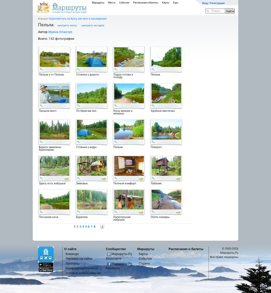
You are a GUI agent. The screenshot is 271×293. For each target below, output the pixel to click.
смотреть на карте (92, 25)
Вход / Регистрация (213, 3)
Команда (72, 254)
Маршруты (98, 2)
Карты (165, 2)
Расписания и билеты (186, 249)
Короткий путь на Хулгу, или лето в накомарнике (78, 18)
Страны (144, 263)
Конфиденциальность (81, 268)
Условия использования (83, 273)
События (124, 2)
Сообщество (116, 249)
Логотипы (72, 263)
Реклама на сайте (78, 258)
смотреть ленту (67, 25)
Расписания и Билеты (145, 2)
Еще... (176, 2)
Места (111, 2)
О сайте (70, 249)
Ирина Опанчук (60, 32)
